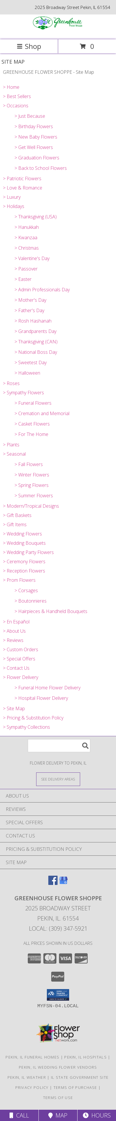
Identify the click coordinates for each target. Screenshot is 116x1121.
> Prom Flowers (19, 580)
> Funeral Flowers (32, 403)
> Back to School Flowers (40, 168)
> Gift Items (15, 524)
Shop (29, 46)
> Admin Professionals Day (42, 289)
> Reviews (13, 640)
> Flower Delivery (20, 677)
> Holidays (13, 206)
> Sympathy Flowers (23, 392)
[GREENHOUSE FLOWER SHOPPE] (58, 31)
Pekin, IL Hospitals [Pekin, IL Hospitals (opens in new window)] (85, 1057)
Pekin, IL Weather (27, 1077)
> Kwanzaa (25, 237)
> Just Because (29, 116)
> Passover (26, 269)
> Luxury (12, 197)
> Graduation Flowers (36, 157)
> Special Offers (19, 659)
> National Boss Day (35, 352)
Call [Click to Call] (19, 1115)
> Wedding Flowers (22, 534)
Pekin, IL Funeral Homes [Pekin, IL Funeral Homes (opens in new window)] (32, 1057)
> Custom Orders (20, 649)
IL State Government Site (79, 1077)
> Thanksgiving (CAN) (36, 341)
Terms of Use (58, 1097)
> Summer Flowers (33, 495)
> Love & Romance (22, 188)
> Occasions (15, 105)
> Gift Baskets (17, 515)
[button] (58, 995)
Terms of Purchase (75, 1087)
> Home (11, 87)
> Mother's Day (30, 300)
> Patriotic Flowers (22, 178)
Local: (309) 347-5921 (58, 928)
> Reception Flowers (24, 571)
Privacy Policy (32, 1087)
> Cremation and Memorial (41, 413)
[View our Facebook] (53, 883)
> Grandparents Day (35, 331)
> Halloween (27, 373)
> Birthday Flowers (33, 126)
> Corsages (26, 590)
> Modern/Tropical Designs (31, 506)
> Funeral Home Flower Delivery (47, 687)
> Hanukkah (26, 227)
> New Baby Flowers (35, 137)
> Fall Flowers (28, 464)
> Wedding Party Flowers (28, 552)
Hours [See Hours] (97, 1115)
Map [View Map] (57, 1115)
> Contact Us (16, 668)
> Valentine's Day (31, 258)
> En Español (16, 622)
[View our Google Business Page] (63, 883)
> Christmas (26, 248)
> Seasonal (14, 454)
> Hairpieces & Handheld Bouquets (50, 611)
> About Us (14, 631)
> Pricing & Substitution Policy (33, 718)
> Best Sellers (17, 96)
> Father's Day (29, 310)
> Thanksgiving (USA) (35, 216)
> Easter (23, 279)
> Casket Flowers (32, 424)
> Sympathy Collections (26, 727)
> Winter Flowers (31, 475)
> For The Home (31, 434)
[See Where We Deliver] (58, 779)
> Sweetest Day (30, 362)
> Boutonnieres (30, 601)
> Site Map (14, 708)
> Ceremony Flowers (24, 561)
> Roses (11, 383)
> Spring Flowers (31, 485)
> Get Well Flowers (33, 147)
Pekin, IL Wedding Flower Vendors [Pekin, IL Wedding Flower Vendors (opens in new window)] (58, 1067)
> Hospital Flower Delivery (41, 698)
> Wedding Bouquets (24, 543)
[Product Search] (59, 745)
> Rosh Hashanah (32, 321)
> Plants (11, 444)
